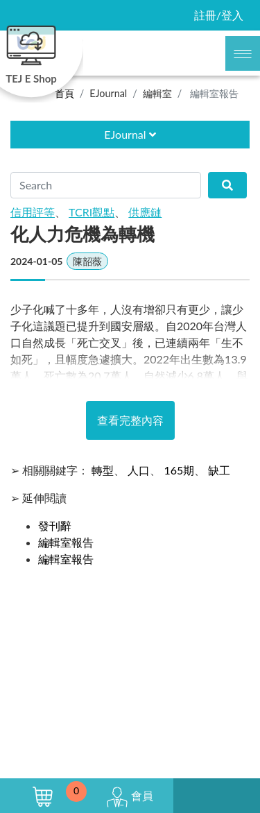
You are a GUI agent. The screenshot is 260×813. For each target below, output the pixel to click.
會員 (130, 797)
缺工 (219, 470)
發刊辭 (54, 525)
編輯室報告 (66, 542)
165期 (179, 470)
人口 (139, 470)
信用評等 (32, 212)
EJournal (108, 93)
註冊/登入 (218, 15)
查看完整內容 (130, 420)
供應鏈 (145, 212)
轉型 (103, 470)
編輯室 (157, 93)
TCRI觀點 (91, 212)
